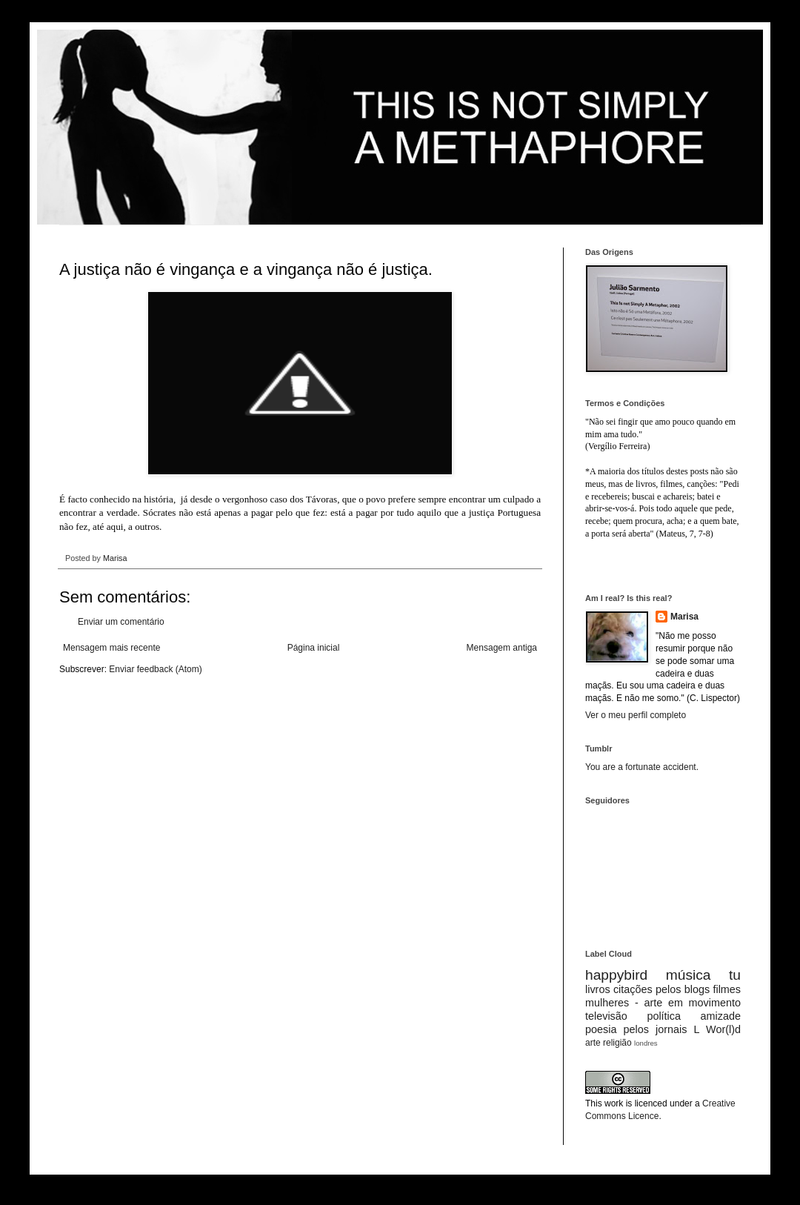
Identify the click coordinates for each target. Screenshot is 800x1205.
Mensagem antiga (502, 648)
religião (617, 1043)
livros (597, 989)
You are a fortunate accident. (642, 767)
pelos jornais (655, 1029)
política (664, 1016)
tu (735, 975)
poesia (600, 1029)
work (613, 1103)
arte (593, 1043)
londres (645, 1043)
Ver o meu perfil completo (635, 715)
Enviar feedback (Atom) (155, 669)
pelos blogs (683, 989)
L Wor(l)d (717, 1029)
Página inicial (313, 648)
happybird (616, 975)
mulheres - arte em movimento (663, 1003)
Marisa (684, 616)
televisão (606, 1016)
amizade (721, 1016)
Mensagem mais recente (111, 648)
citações (633, 989)
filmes (727, 989)
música (688, 975)
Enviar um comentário (121, 622)
